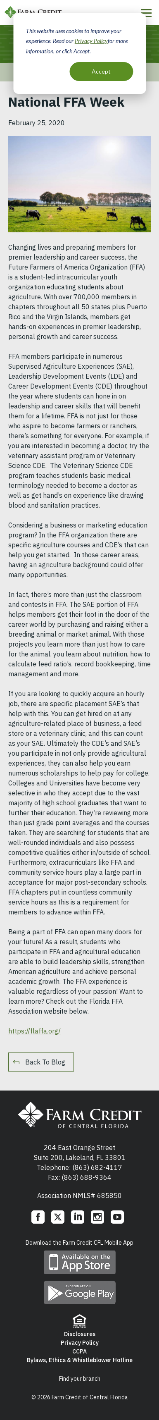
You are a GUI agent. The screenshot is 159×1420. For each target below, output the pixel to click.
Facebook (38, 1217)
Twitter (57, 1217)
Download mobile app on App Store (80, 1262)
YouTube (117, 1217)
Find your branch (79, 1378)
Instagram (97, 1217)
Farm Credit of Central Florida (80, 1114)
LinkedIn (77, 1217)
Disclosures (79, 1334)
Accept (101, 71)
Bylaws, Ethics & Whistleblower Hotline (80, 1360)
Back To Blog (45, 1062)
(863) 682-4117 (97, 1167)
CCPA (79, 1351)
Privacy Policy (91, 40)
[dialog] (79, 53)
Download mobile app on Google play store (80, 1292)
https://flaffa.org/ (34, 1031)
